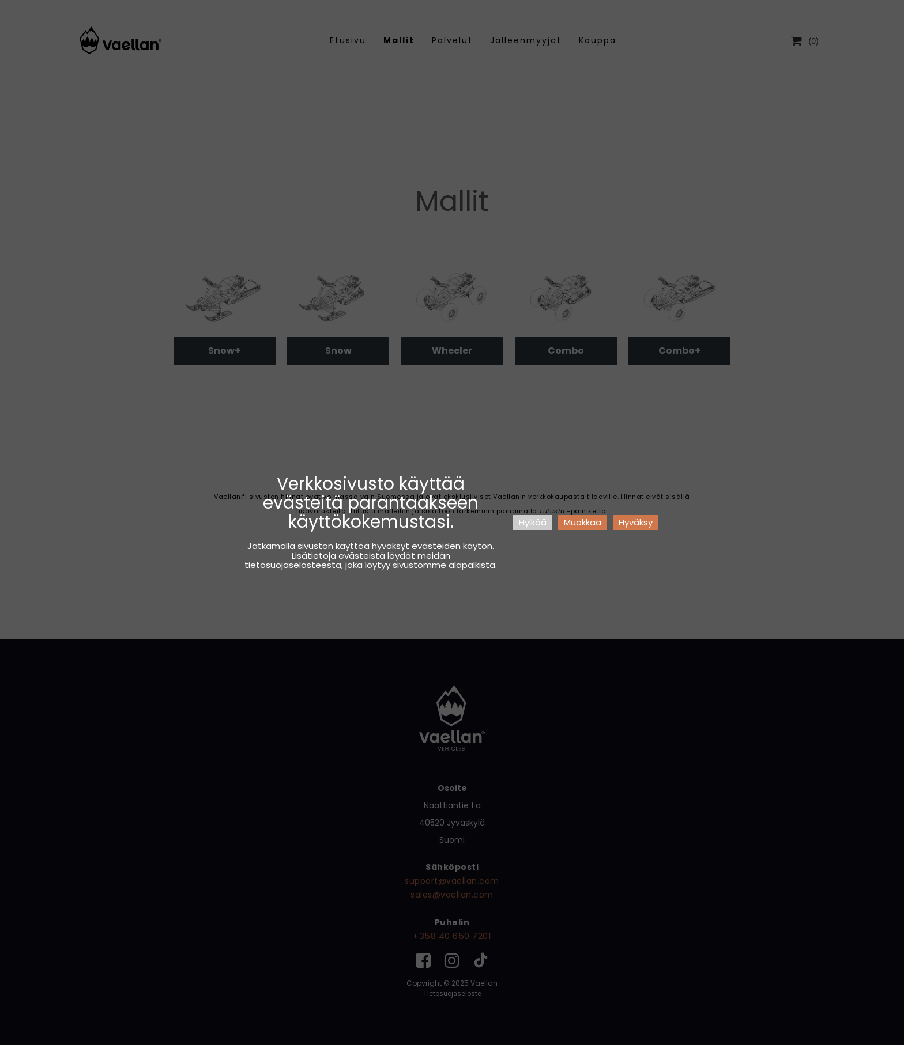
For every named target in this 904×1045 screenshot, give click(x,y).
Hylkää (533, 522)
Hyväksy (636, 522)
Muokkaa (582, 522)
